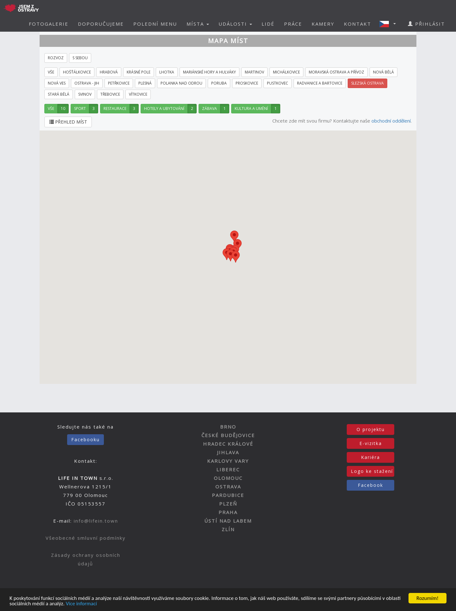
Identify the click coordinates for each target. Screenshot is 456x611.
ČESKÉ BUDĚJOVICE (228, 435)
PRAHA (228, 512)
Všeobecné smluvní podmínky (86, 538)
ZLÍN (228, 529)
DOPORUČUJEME (101, 24)
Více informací (81, 604)
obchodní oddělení (391, 121)
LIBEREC (228, 469)
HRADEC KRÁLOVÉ (228, 444)
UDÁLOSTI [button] (235, 24)
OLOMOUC (228, 478)
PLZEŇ (228, 503)
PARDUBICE (228, 495)
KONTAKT (357, 24)
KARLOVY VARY (228, 461)
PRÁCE (293, 24)
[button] (389, 24)
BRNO (228, 426)
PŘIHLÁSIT (426, 24)
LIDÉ (268, 24)
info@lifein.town (96, 521)
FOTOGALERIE (48, 24)
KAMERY (323, 24)
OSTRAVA (228, 486)
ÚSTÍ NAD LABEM (228, 521)
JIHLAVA (228, 452)
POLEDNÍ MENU (155, 24)
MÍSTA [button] (198, 24)
